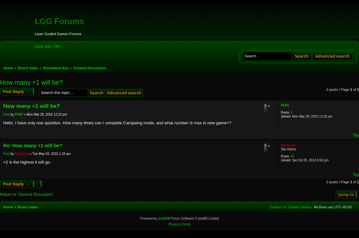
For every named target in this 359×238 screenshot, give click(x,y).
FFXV (285, 105)
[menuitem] (56, 46)
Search (302, 56)
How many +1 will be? (31, 82)
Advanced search (332, 56)
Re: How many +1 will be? (32, 145)
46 (292, 156)
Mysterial (288, 145)
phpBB (163, 218)
